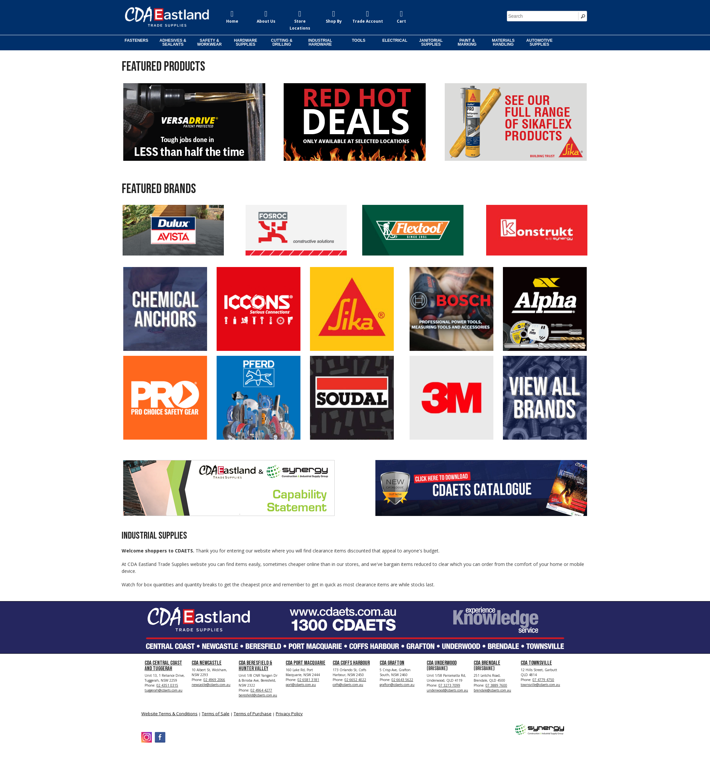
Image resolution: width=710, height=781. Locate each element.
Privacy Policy (289, 714)
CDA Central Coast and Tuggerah (163, 666)
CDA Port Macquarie (305, 663)
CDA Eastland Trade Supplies (197, 758)
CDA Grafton (392, 663)
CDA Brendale (487, 663)
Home (232, 21)
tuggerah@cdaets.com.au (163, 690)
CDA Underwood (442, 663)
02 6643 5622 (402, 679)
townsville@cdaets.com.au (540, 684)
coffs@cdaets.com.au (348, 684)
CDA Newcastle (207, 663)
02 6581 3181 (308, 679)
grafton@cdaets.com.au (397, 684)
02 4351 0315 (167, 685)
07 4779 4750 (543, 679)
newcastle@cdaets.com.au (211, 684)
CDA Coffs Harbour (351, 663)
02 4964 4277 (261, 690)
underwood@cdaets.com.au (447, 690)
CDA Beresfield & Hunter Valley (255, 666)
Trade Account (367, 21)
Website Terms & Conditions (169, 714)
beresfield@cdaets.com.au (258, 695)
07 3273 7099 (449, 685)
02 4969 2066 (214, 679)
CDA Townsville (536, 663)
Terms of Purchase (253, 714)
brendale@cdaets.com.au (492, 690)
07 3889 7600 (496, 685)
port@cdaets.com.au (301, 684)
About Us (266, 21)
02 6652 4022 (355, 679)
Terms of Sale (215, 714)
